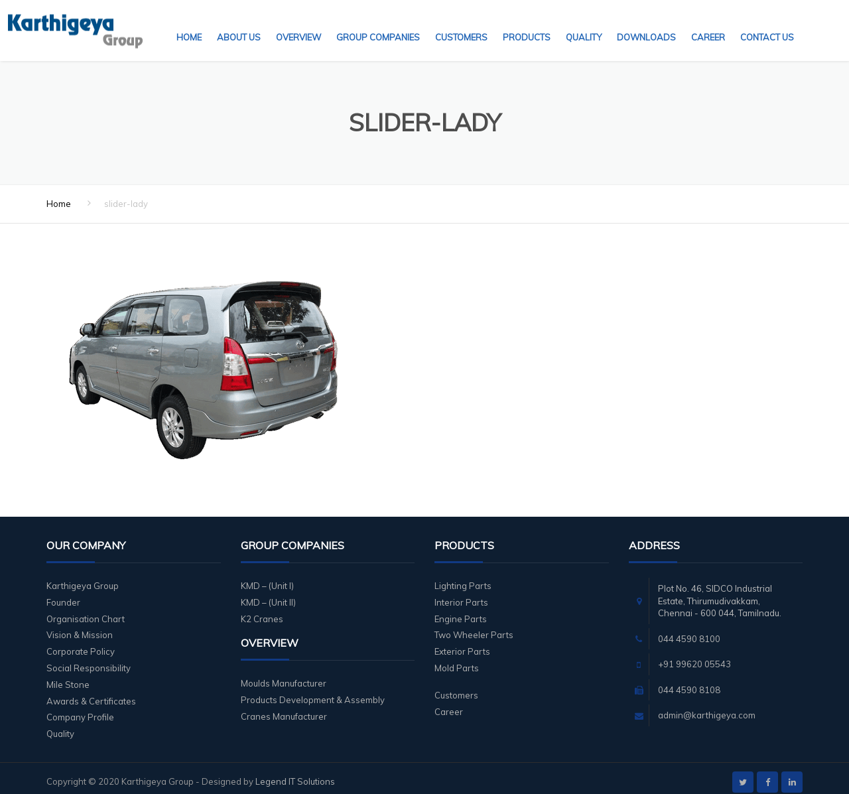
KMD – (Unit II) (268, 594)
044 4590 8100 (689, 631)
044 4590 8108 (689, 682)
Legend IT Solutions (295, 773)
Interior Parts (461, 594)
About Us (239, 23)
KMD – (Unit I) (267, 577)
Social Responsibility (88, 660)
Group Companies (378, 23)
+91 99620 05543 (694, 656)
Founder (63, 594)
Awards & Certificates (91, 693)
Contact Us (767, 23)
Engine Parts (460, 611)
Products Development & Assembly (313, 692)
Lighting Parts (462, 577)
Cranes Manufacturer (284, 708)
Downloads (646, 23)
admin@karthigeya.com (706, 707)
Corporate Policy (80, 643)
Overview (298, 23)
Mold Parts (456, 660)
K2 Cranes (262, 611)
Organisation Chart (85, 611)
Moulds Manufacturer (283, 675)
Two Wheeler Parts (473, 627)
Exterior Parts (462, 643)
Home (189, 23)
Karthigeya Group (82, 577)
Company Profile (80, 709)
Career (708, 23)
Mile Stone (68, 676)
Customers (461, 23)
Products (527, 23)
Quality (584, 23)
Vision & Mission (79, 627)
